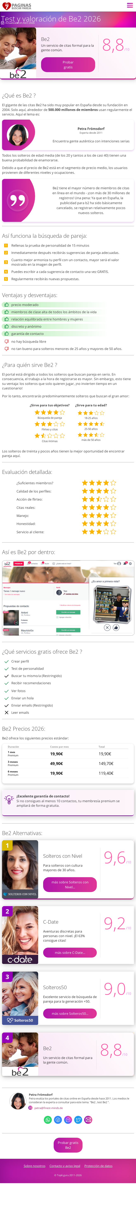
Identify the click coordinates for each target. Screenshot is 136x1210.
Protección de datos (98, 1166)
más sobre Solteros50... (70, 1013)
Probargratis (68, 64)
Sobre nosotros (34, 1166)
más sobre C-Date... (70, 952)
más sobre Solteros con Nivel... (70, 884)
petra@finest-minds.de (46, 1108)
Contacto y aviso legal (65, 1166)
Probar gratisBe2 (68, 1145)
